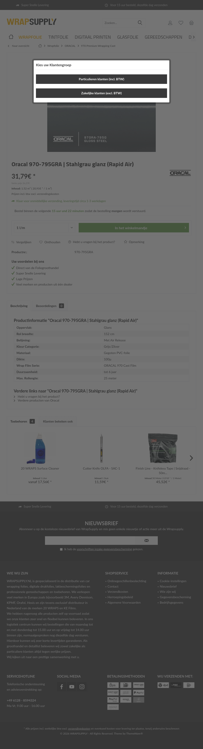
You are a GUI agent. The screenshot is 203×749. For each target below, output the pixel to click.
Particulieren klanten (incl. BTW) (101, 79)
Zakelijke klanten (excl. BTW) (101, 93)
